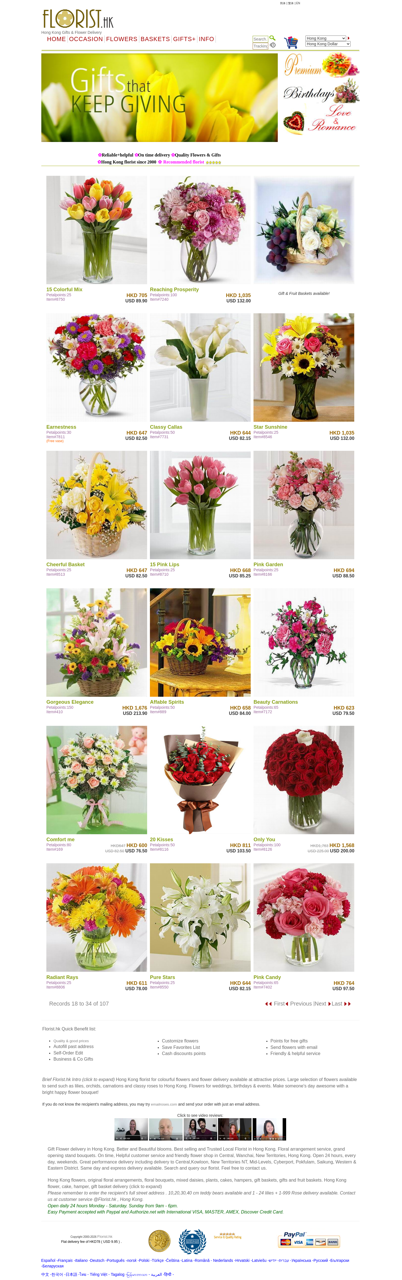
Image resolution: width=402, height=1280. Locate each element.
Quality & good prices (71, 1041)
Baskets (155, 39)
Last (341, 1004)
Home (56, 39)
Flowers (121, 39)
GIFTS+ (184, 39)
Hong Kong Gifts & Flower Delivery (71, 32)
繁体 (291, 3)
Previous (298, 1004)
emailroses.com (164, 1104)
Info (206, 39)
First (274, 1004)
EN (298, 3)
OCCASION (86, 39)
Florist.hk (105, 1236)
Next (323, 1004)
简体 (283, 3)
